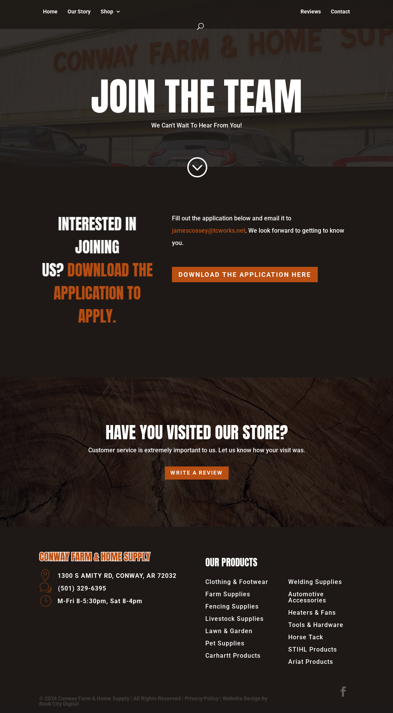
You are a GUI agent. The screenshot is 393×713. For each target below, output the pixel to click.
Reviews (311, 12)
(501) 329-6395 (82, 588)
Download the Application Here (244, 274)
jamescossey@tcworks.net (208, 230)
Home (50, 12)
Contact (340, 12)
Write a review (196, 473)
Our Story (79, 12)
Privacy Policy (202, 698)
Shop (107, 12)
